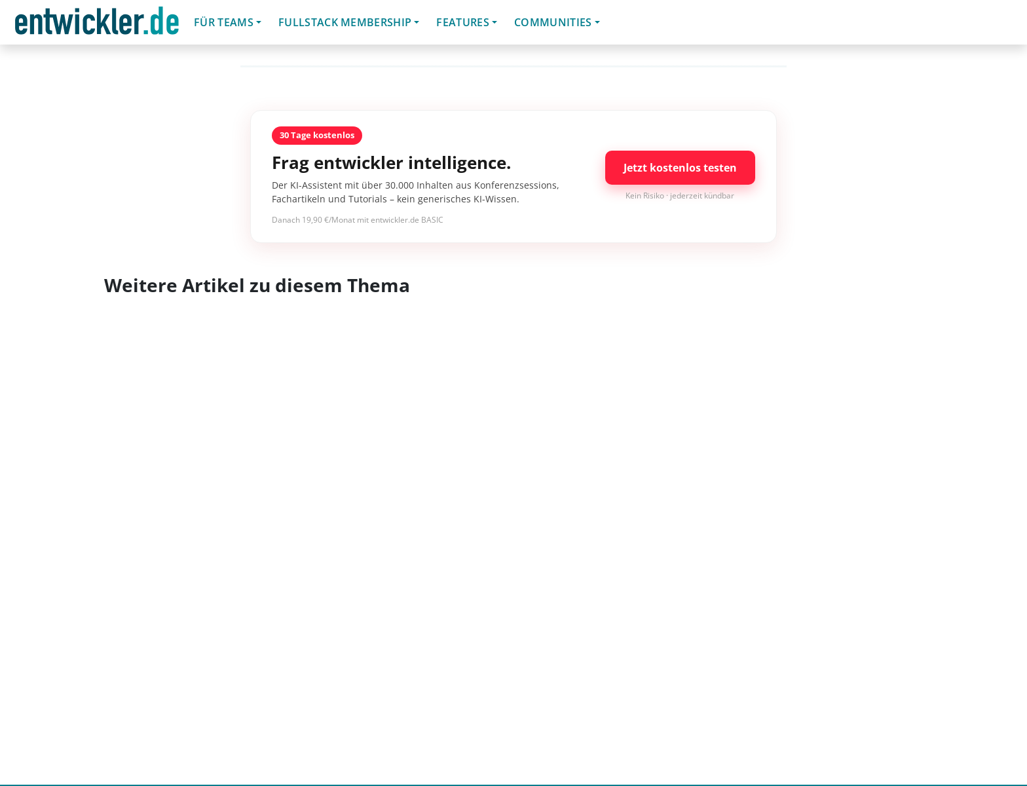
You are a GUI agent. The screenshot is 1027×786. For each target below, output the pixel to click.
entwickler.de (97, 25)
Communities (553, 22)
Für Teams (223, 22)
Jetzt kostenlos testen (680, 167)
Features (462, 22)
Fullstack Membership (344, 22)
